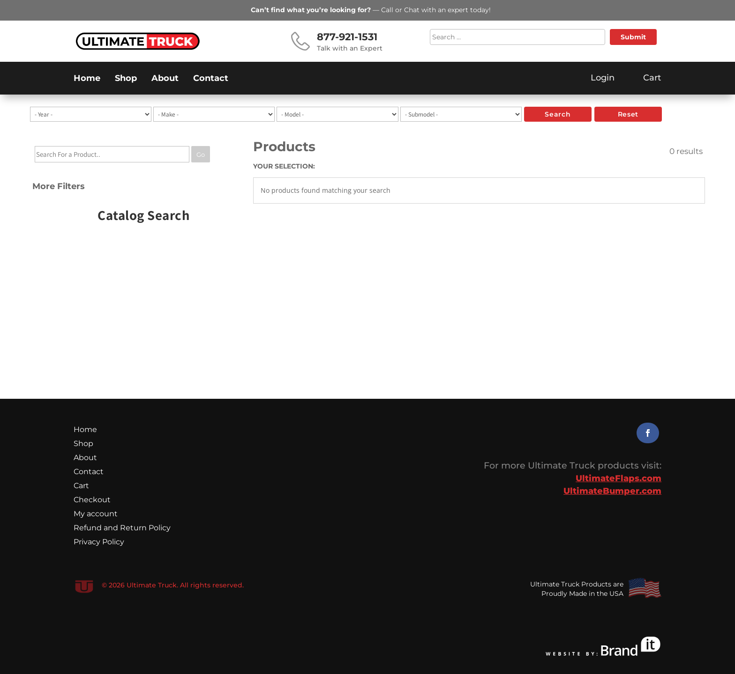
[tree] (131, 172)
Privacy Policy (99, 542)
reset (628, 114)
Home (87, 79)
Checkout (92, 500)
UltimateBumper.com (612, 491)
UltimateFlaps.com (618, 478)
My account (96, 514)
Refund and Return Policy (122, 528)
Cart (81, 486)
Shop (126, 79)
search (557, 114)
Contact (210, 79)
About (165, 79)
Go (200, 154)
